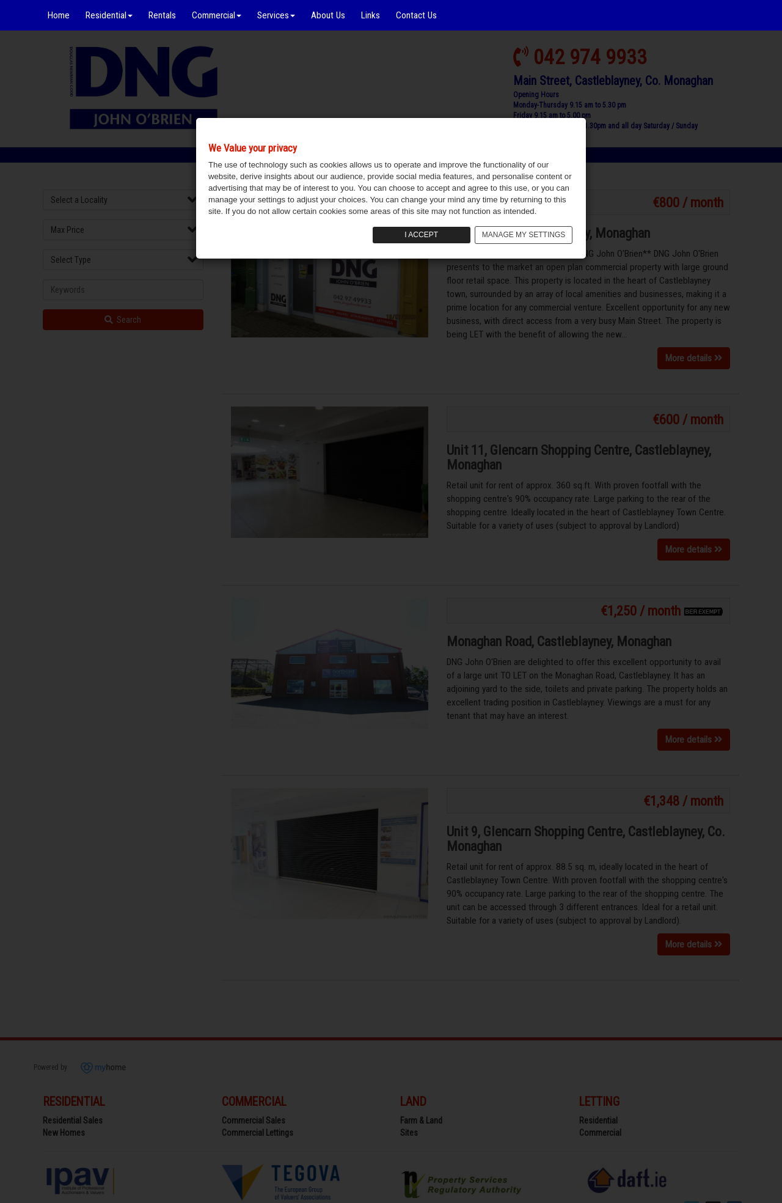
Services (276, 15)
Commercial (216, 15)
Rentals (162, 15)
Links (370, 15)
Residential (109, 15)
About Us (328, 15)
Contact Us (416, 15)
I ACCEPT (421, 234)
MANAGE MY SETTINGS (523, 234)
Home (59, 15)
